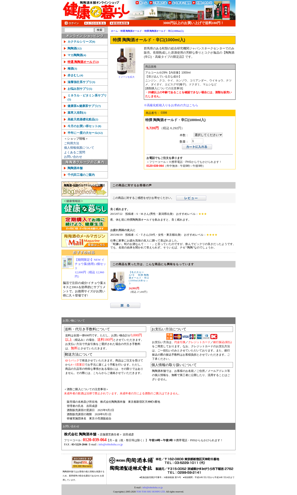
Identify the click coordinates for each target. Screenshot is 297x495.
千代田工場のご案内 (81, 175)
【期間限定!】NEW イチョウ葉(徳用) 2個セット (91, 268)
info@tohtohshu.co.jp (110, 444)
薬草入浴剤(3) (77, 112)
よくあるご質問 (74, 152)
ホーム (114, 31)
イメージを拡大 (126, 77)
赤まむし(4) (75, 75)
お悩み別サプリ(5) (80, 88)
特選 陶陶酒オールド (131, 31)
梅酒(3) (72, 68)
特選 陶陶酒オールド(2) (83, 62)
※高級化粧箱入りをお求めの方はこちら (171, 105)
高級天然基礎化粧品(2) (83, 119)
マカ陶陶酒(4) (77, 55)
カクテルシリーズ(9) (81, 41)
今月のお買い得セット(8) (84, 126)
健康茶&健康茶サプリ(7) (84, 106)
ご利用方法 (71, 143)
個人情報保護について (79, 147)
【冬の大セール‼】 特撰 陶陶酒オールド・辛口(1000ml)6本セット (139, 278)
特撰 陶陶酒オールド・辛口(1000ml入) (164, 31)
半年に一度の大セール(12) (85, 133)
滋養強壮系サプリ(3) (81, 82)
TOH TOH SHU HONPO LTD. (150, 491)
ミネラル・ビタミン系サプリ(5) (87, 97)
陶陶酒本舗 (75, 168)
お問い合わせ (73, 156)
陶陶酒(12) (75, 48)
